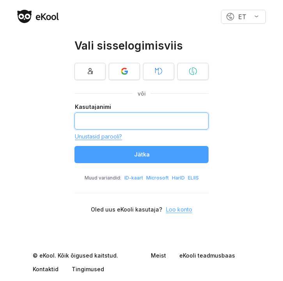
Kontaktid (45, 269)
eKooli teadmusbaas (207, 255)
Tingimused (88, 269)
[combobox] (243, 17)
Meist (158, 255)
